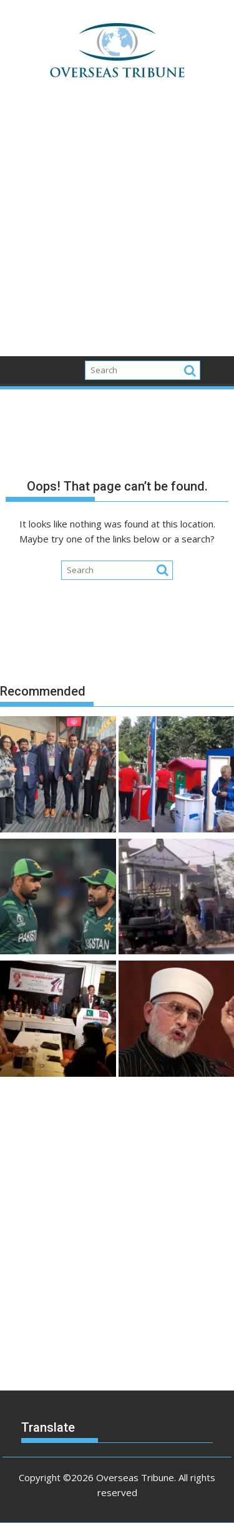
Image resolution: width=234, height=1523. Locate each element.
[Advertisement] (117, 233)
